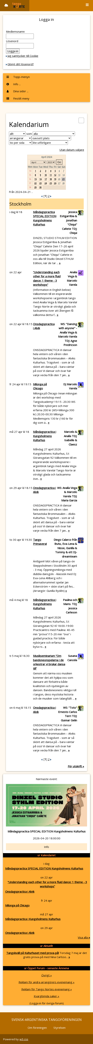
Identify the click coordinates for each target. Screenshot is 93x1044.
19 (55, 179)
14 (63, 175)
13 (59, 175)
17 (46, 179)
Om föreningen (37, 1027)
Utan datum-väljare (71, 150)
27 (59, 183)
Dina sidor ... (17, 91)
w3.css (23, 1039)
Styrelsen (59, 1027)
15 (35, 179)
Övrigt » (46, 975)
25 (51, 183)
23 (40, 183)
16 (40, 179)
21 (63, 179)
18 (51, 179)
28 (63, 183)
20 (59, 179)
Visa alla (84, 937)
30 (40, 187)
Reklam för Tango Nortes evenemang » (46, 989)
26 (55, 183)
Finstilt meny (17, 98)
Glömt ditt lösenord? (20, 64)
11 (51, 175)
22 (35, 183)
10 (46, 175)
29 (35, 187)
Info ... (13, 84)
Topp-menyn (18, 77)
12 (55, 175)
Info (46, 847)
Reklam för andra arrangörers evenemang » (46, 982)
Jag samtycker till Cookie (22, 56)
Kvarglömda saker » (46, 996)
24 (46, 183)
